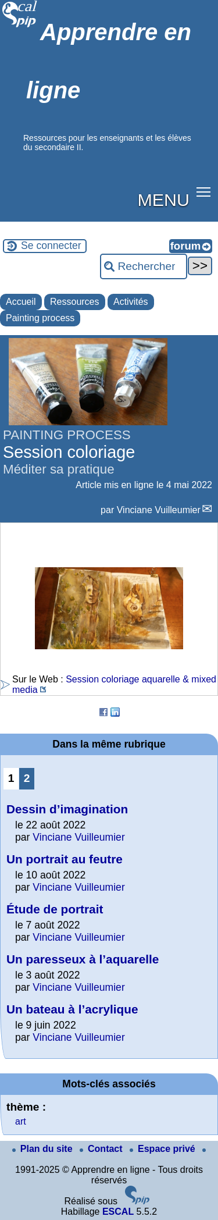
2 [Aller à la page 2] (27, 778)
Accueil (21, 302)
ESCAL (118, 1212)
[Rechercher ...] (143, 266)
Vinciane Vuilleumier (159, 510)
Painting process (40, 318)
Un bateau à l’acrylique (72, 1009)
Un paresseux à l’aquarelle (82, 959)
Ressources (74, 302)
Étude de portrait (54, 909)
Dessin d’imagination (67, 809)
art (20, 1121)
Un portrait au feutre (64, 859)
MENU (164, 199)
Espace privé (164, 1149)
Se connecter (51, 245)
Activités (130, 302)
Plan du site (43, 1149)
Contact (102, 1149)
